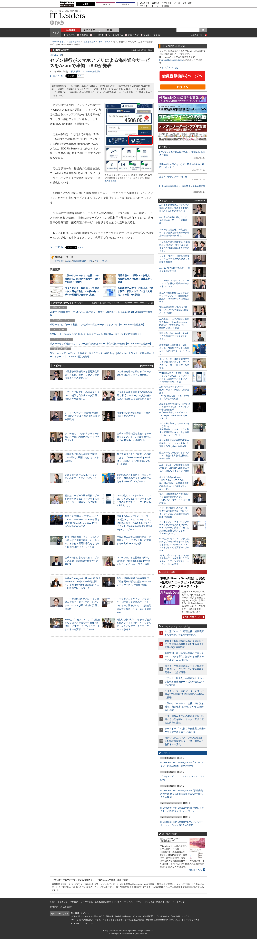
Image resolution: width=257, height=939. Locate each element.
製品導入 (125, 4)
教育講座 (165, 6)
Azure (68, 261)
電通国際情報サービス (83, 261)
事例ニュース (104, 42)
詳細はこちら (195, 870)
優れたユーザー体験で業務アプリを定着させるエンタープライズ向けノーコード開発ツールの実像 (82, 498)
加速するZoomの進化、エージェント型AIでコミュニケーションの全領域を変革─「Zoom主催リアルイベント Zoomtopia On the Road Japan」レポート (134, 523)
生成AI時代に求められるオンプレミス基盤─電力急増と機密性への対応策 (82, 560)
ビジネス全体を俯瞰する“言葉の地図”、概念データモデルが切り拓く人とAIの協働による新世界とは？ (134, 395)
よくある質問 (66, 907)
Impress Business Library (171, 60)
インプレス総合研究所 (143, 916)
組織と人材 (133, 35)
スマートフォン (101, 261)
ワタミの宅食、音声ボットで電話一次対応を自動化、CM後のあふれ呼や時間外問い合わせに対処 (82, 291)
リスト (80, 76)
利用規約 (74, 902)
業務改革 (70, 35)
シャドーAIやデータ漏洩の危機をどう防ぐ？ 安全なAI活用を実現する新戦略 (82, 416)
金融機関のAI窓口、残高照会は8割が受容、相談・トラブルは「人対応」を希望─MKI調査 (135, 291)
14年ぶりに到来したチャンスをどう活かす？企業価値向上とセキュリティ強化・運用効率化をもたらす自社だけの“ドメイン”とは (174, 429)
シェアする (56, 75)
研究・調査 (187, 3)
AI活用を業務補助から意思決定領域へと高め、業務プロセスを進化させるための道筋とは (82, 374)
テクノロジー (90, 30)
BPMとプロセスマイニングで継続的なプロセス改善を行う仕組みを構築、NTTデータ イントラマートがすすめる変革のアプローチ (174, 544)
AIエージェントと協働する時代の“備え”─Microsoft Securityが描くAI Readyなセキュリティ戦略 (133, 560)
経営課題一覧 (74, 42)
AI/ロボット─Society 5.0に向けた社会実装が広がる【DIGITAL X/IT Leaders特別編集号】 (96, 334)
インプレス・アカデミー (82, 923)
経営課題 (71, 30)
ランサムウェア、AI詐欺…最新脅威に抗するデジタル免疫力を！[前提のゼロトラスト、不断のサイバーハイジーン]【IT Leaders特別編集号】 (102, 355)
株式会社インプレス (80, 913)
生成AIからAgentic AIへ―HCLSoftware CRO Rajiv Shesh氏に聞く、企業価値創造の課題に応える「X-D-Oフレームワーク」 (174, 483)
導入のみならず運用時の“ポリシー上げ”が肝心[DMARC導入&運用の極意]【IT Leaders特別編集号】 (101, 343)
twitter (52, 23)
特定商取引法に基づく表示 (158, 902)
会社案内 (117, 902)
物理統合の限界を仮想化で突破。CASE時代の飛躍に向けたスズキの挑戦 (82, 457)
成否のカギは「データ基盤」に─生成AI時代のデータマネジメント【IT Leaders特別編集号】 (97, 324)
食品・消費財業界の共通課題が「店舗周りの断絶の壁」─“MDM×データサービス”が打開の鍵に (134, 581)
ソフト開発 (166, 3)
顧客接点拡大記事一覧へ (141, 50)
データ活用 (98, 35)
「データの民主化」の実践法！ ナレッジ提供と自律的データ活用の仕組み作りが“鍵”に (82, 395)
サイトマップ (179, 902)
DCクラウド (105, 4)
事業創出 (84, 35)
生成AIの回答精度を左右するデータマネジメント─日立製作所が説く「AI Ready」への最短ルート (134, 436)
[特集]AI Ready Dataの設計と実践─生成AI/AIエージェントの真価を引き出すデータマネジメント (182, 582)
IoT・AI (177, 3)
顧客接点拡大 (89, 42)
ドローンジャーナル (190, 920)
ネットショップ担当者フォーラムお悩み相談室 (123, 920)
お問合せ (54, 907)
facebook (57, 23)
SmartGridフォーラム (180, 916)
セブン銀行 (60, 261)
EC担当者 (156, 3)
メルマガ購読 (87, 902)
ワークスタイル (115, 35)
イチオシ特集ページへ (193, 617)
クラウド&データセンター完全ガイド (87, 916)
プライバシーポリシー (134, 902)
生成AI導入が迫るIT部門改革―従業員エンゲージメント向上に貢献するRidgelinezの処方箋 (134, 540)
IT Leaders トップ (58, 42)
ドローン (155, 6)
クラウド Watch (162, 916)
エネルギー (144, 6)
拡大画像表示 (110, 181)
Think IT (109, 916)
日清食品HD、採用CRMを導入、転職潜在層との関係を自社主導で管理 (135, 278)
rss (61, 23)
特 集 (109, 30)
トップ (55, 32)
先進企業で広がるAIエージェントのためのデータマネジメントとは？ (82, 478)
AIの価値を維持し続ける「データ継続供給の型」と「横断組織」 (174, 220)
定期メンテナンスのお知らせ (173, 176)
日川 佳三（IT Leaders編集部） (86, 71)
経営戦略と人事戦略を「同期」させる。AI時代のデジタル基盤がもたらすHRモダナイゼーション (134, 478)
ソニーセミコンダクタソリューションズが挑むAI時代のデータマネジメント (82, 436)
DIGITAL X (175, 920)
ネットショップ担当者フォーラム (86, 920)
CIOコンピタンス (151, 35)
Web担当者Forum (123, 916)
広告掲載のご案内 (103, 902)
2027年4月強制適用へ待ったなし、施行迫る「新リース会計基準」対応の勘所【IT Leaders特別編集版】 (101, 313)
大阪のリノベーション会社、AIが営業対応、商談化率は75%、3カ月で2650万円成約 (83, 278)
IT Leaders (67, 15)
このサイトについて (59, 902)
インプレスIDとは (169, 67)
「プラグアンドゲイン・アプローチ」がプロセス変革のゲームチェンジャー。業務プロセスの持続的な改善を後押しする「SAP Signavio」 (134, 605)
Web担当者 (144, 3)
